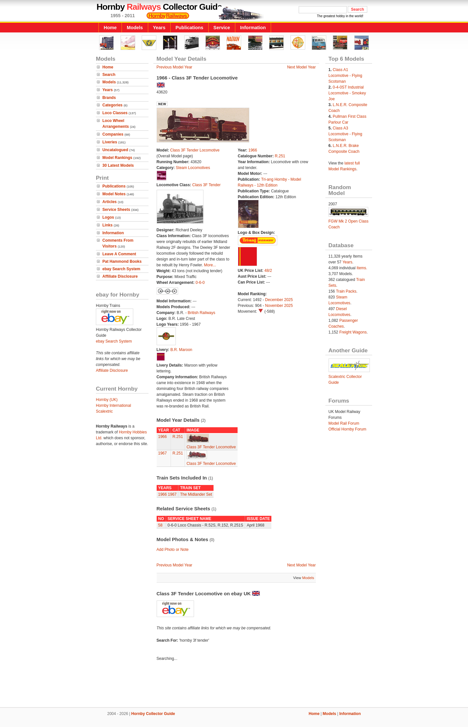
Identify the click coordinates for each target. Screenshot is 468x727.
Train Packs (346, 291)
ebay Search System (121, 269)
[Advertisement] (234, 685)
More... (210, 265)
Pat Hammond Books (122, 261)
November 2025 (279, 305)
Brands (109, 97)
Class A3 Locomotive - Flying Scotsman (345, 134)
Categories (112, 105)
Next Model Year (301, 67)
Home (110, 27)
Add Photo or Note (173, 549)
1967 (162, 453)
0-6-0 (200, 282)
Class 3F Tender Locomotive (195, 150)
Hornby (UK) (107, 399)
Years (159, 27)
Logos (108, 217)
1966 (252, 150)
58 (160, 525)
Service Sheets (116, 209)
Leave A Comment (119, 254)
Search (108, 74)
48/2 (268, 270)
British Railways (201, 312)
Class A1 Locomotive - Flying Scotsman (345, 75)
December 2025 (279, 299)
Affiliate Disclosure (120, 276)
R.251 (280, 156)
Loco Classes (114, 113)
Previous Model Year (174, 67)
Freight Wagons (353, 332)
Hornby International (113, 405)
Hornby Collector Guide (153, 713)
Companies (113, 134)
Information (253, 27)
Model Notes (113, 194)
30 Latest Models (118, 165)
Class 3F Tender (206, 185)
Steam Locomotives (193, 167)
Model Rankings (117, 157)
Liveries (109, 142)
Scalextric (104, 411)
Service (222, 27)
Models (135, 27)
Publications (189, 27)
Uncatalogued (115, 150)
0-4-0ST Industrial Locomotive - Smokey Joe (347, 93)
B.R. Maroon (181, 349)
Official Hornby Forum (347, 429)
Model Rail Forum (344, 423)
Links (107, 225)
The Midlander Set (196, 494)
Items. (362, 268)
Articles (109, 202)
